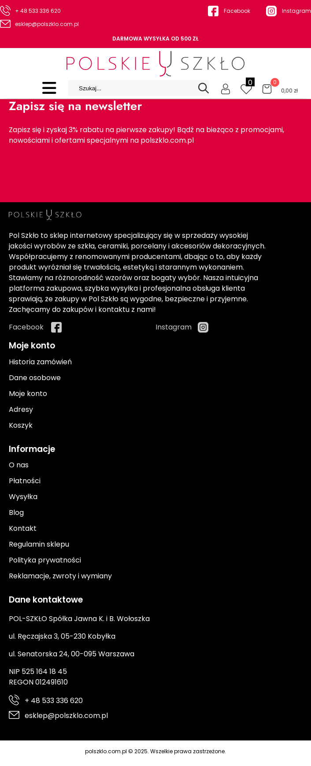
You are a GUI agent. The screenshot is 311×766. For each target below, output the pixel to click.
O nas (19, 465)
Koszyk (21, 425)
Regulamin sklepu (39, 544)
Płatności (25, 481)
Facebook (237, 11)
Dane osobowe (35, 378)
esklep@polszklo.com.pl (47, 24)
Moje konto (28, 394)
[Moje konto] (225, 88)
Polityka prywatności (45, 560)
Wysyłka (23, 497)
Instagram (296, 11)
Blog (16, 512)
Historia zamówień (40, 362)
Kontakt (23, 528)
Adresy (21, 409)
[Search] (203, 88)
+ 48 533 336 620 (38, 11)
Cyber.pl (287, 760)
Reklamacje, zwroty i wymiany (60, 576)
